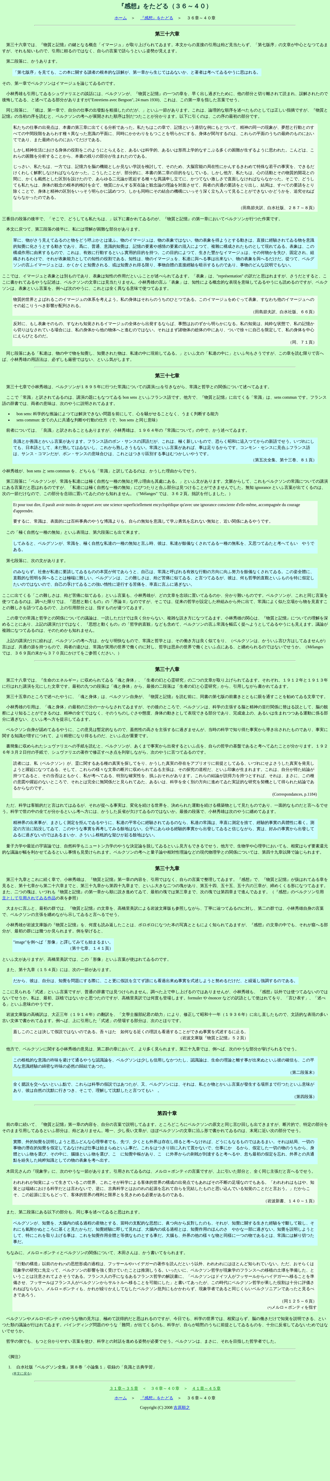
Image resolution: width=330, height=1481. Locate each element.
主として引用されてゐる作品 (29, 898)
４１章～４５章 (206, 1388)
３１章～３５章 (123, 1388)
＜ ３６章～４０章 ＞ (165, 1388)
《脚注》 (14, 1357)
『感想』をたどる (156, 18)
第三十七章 (16, 387)
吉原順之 (182, 1407)
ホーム (120, 18)
